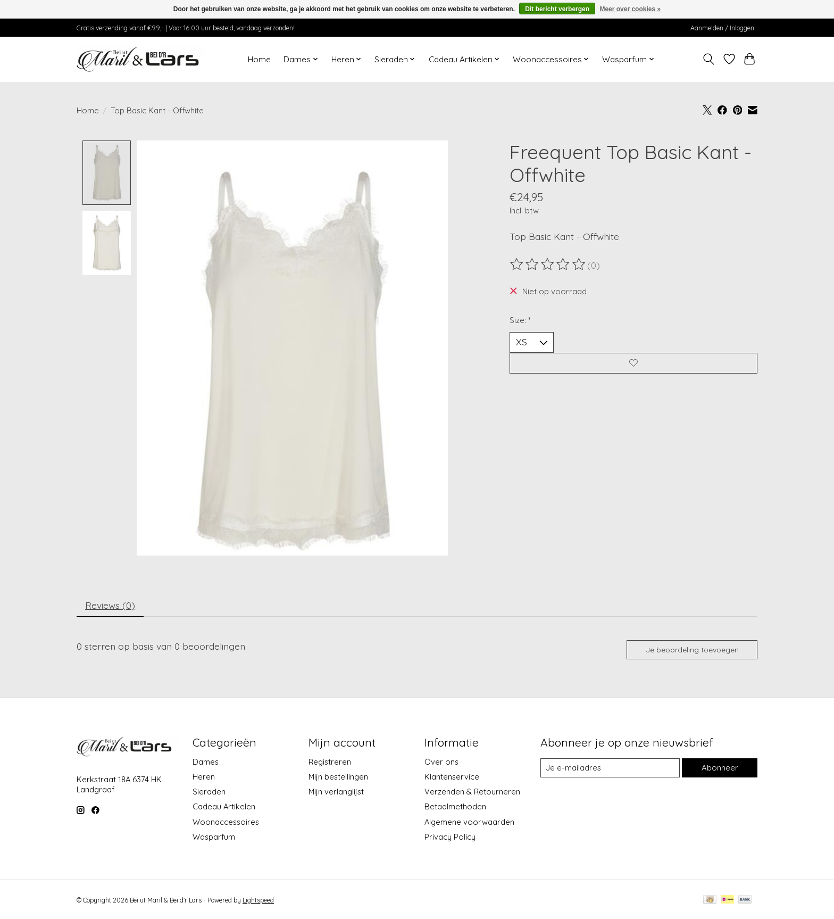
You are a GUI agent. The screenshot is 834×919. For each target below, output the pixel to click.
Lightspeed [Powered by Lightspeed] (258, 901)
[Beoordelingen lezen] (548, 264)
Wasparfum (214, 838)
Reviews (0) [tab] (111, 605)
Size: (520, 320)
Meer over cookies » (630, 9)
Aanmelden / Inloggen (722, 28)
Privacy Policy (450, 838)
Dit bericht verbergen (557, 9)
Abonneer (720, 769)
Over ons (441, 763)
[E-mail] (610, 769)
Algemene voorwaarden (469, 823)
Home (259, 59)
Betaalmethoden (455, 808)
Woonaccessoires (226, 823)
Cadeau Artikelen (224, 808)
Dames (206, 763)
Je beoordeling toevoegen (691, 651)
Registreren (329, 763)
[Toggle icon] (708, 59)
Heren (204, 778)
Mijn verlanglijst (336, 793)
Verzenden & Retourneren (472, 793)
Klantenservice (451, 778)
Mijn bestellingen (338, 778)
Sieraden (209, 793)
